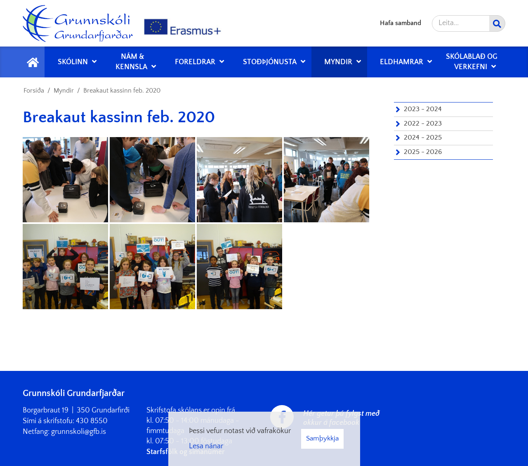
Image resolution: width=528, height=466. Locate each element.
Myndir (64, 90)
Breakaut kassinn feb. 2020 (121, 90)
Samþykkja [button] (322, 438)
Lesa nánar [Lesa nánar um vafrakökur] (206, 446)
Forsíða (34, 90)
